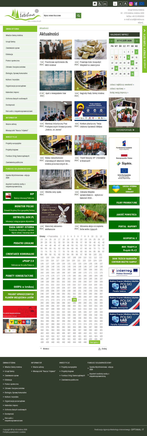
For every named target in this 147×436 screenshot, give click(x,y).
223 (47, 287)
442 (63, 342)
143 (68, 266)
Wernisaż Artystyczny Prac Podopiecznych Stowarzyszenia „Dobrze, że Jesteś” (58, 126)
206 (85, 281)
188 (52, 278)
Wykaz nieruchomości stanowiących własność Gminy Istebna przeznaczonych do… (57, 160)
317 (101, 308)
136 (95, 263)
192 (74, 278)
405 (58, 333)
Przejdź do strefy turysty (144, 49)
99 (90, 254)
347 (68, 317)
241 (79, 290)
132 (74, 263)
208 (95, 281)
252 (74, 293)
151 (47, 269)
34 (68, 242)
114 (42, 260)
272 (52, 299)
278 (85, 299)
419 (68, 336)
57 (103, 245)
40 (94, 242)
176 (52, 275)
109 (79, 257)
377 (101, 323)
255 (90, 293)
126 (42, 263)
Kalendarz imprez (12, 92)
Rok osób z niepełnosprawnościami (19, 111)
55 (94, 245)
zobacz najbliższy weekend (122, 84)
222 (42, 287)
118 (63, 260)
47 (59, 245)
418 (63, 336)
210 (42, 284)
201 (58, 281)
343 (47, 317)
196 (95, 278)
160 (95, 269)
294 (42, 305)
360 (74, 320)
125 (100, 260)
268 (95, 296)
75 (50, 251)
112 (95, 257)
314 (84, 308)
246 (42, 293)
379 (47, 327)
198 (42, 281)
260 (52, 296)
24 (90, 239)
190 (63, 278)
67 (81, 248)
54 (90, 245)
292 (95, 302)
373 (79, 323)
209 (101, 281)
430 (63, 339)
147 (90, 266)
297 (58, 305)
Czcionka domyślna (115, 3)
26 (99, 239)
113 (100, 257)
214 (63, 284)
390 (42, 330)
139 (47, 266)
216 (74, 284)
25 (94, 239)
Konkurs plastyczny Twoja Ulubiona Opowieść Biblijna (91, 125)
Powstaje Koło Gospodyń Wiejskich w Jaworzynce (90, 63)
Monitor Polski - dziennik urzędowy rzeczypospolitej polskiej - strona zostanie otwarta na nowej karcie (20, 208)
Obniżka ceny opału (53, 191)
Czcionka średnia (120, 3)
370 (63, 323)
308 (52, 308)
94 (68, 254)
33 (64, 242)
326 (85, 311)
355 (47, 320)
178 (63, 275)
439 (47, 342)
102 (42, 257)
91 (55, 254)
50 (72, 245)
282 (42, 302)
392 (52, 330)
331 (47, 314)
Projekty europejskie (13, 143)
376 (95, 323)
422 (85, 336)
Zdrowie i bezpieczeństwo (16, 67)
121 (78, 260)
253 (79, 293)
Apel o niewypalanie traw (56, 93)
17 (59, 239)
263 (68, 296)
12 (101, 236)
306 (42, 308)
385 (79, 327)
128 (52, 263)
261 (58, 296)
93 (64, 254)
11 (96, 236)
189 (58, 278)
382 (63, 327)
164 (52, 272)
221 (101, 284)
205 (79, 281)
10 (92, 236)
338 (85, 314)
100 (94, 254)
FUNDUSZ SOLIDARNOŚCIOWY (18, 169)
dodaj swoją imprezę (119, 92)
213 (58, 284)
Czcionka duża (125, 3)
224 (52, 287)
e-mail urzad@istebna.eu (134, 19)
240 (74, 290)
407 (68, 333)
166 (63, 272)
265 (79, 296)
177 (58, 275)
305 (101, 305)
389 (101, 327)
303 (90, 305)
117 (57, 260)
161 (101, 269)
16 (55, 239)
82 (81, 251)
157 (79, 269)
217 (79, 284)
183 (90, 275)
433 (79, 339)
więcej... (141, 22)
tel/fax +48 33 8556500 (135, 16)
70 (94, 248)
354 (42, 320)
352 (95, 317)
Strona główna (95, 3)
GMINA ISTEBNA (12, 29)
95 (72, 254)
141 (58, 266)
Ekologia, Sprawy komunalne (16, 73)
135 (90, 263)
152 (52, 269)
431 (68, 339)
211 (47, 284)
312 (74, 308)
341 (101, 314)
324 (74, 311)
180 (74, 275)
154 (63, 269)
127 (47, 263)
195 (90, 278)
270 (42, 299)
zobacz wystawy (117, 88)
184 (95, 275)
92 (59, 254)
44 (46, 245)
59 (46, 248)
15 (50, 239)
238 (63, 290)
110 (85, 257)
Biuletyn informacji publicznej (20, 196)
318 (42, 311)
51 (77, 245)
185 (101, 275)
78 (64, 251)
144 (74, 266)
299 (68, 305)
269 (101, 296)
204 (74, 281)
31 (55, 242)
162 (42, 272)
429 (58, 339)
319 (47, 311)
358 (63, 320)
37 (81, 242)
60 (50, 248)
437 (101, 339)
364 (95, 320)
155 (68, 269)
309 (58, 308)
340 (95, 314)
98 (86, 254)
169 (79, 272)
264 (74, 296)
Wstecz (46, 348)
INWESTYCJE (11, 137)
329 (101, 311)
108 (74, 257)
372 (74, 323)
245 (101, 290)
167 (68, 272)
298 (63, 305)
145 (79, 266)
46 (55, 245)
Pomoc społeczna (12, 60)
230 (85, 287)
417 (58, 336)
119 (68, 260)
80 (72, 251)
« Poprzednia (52, 236)
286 (63, 302)
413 (101, 333)
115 (47, 260)
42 (103, 242)
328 (95, 311)
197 (101, 278)
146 (85, 266)
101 (100, 254)
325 (79, 311)
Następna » (94, 342)
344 (52, 317)
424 (95, 336)
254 (85, 293)
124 (94, 260)
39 (90, 242)
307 (47, 308)
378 (42, 327)
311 (68, 308)
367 (47, 323)
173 (101, 272)
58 (41, 248)
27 (103, 239)
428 (52, 339)
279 (90, 299)
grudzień (111, 40)
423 (90, 336)
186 (42, 278)
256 (95, 293)
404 (52, 333)
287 (68, 302)
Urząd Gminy (10, 41)
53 (86, 245)
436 (95, 339)
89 (46, 254)
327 (90, 311)
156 (74, 269)
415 (47, 336)
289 (79, 302)
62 (59, 248)
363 (90, 320)
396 (74, 330)
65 (72, 248)
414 (42, 336)
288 (74, 302)
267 (90, 296)
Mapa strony (105, 3)
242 (85, 290)
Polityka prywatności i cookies (14, 432)
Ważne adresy (11, 124)
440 (52, 342)
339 (90, 314)
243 (90, 290)
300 (74, 305)
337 (79, 314)
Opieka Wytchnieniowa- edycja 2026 (18, 176)
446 (85, 342)
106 (63, 257)
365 (101, 320)
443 (68, 342)
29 (46, 242)
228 (74, 287)
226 (63, 287)
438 (42, 342)
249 (58, 293)
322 (63, 311)
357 (58, 320)
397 (79, 330)
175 (47, 275)
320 (52, 311)
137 (101, 263)
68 (86, 248)
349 (79, 317)
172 (95, 272)
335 (68, 314)
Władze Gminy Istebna (14, 35)
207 (90, 281)
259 (47, 296)
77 (59, 251)
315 (90, 308)
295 (47, 305)
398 (85, 330)
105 (58, 257)
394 (63, 330)
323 (68, 311)
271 (47, 299)
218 (84, 284)
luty (137, 40)
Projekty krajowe (12, 149)
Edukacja (9, 54)
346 (63, 317)
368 (52, 323)
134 (85, 263)
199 (47, 281)
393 (58, 330)
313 (79, 308)
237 (58, 290)
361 (79, 320)
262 (63, 296)
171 (90, 272)
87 (103, 251)
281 (101, 299)
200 (52, 281)
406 (63, 333)
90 (50, 254)
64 (68, 248)
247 (47, 293)
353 (101, 317)
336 (74, 314)
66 (77, 248)
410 (85, 333)
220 (95, 284)
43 (41, 245)
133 (79, 263)
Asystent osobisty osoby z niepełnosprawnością (16, 185)
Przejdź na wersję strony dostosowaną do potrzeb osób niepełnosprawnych (100, 3)
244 (95, 290)
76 (55, 251)
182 (85, 275)
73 (41, 251)
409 (79, 333)
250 (63, 293)
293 (101, 302)
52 (81, 245)
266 (85, 296)
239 (68, 290)
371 (68, 323)
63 (64, 248)
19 (68, 239)
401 (101, 330)
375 (90, 323)
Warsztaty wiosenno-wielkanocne (54, 228)
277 (79, 299)
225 (58, 287)
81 (77, 251)
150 (42, 269)
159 (90, 269)
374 (85, 323)
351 (90, 317)
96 (77, 254)
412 (95, 333)
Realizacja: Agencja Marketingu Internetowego (112, 429)
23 (86, 239)
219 (90, 284)
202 (63, 281)
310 (63, 308)
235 (47, 290)
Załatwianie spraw (12, 48)
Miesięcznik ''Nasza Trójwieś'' (17, 130)
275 (68, 299)
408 (74, 333)
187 (47, 278)
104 (52, 257)
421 (79, 336)
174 (42, 275)
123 (89, 260)
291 (90, 302)
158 (85, 269)
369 (58, 323)
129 (58, 263)
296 (52, 305)
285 (58, 302)
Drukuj (104, 348)
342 (42, 317)
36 (77, 242)
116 (52, 260)
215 (68, 284)
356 (52, 320)
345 (58, 317)
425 (101, 336)
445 (79, 342)
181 (79, 275)
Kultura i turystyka (12, 79)
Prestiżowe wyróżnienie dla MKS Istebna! (56, 63)
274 (63, 299)
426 (42, 339)
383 (68, 327)
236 (52, 290)
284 (52, 302)
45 (50, 245)
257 (101, 293)
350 (85, 317)
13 (41, 239)
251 (68, 293)
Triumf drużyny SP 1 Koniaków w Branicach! (92, 159)
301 (79, 305)
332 (52, 314)
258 (42, 296)
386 (85, 327)
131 (68, 263)
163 (47, 272)
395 (68, 330)
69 (90, 248)
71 (99, 248)
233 (101, 287)
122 (84, 260)
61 (55, 248)
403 (47, 333)
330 (42, 314)
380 (52, 327)
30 (50, 242)
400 (95, 330)
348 (74, 317)
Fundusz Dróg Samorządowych (17, 156)
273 (58, 299)
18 (64, 239)
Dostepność (10, 105)
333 (58, 314)
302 (85, 305)
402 (42, 333)
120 (73, 260)
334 (63, 314)
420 (74, 336)
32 (59, 242)
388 (95, 327)
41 (99, 242)
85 (94, 251)
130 (63, 263)
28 (41, 242)
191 (68, 278)
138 (42, 266)
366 (42, 323)
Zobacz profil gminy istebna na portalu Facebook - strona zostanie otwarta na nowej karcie (135, 3)
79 (68, 251)
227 (68, 287)
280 (95, 299)
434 (85, 339)
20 (72, 239)
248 (52, 293)
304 (95, 305)
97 (81, 254)
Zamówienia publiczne (14, 162)
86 (99, 251)
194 (85, 278)
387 (90, 327)
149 (101, 266)
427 (47, 339)
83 (86, 251)
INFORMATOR (11, 117)
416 (52, 336)
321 (58, 311)
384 (74, 327)
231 (90, 287)
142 (63, 266)
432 (74, 339)
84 (90, 251)
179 (68, 275)
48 (64, 245)
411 (90, 333)
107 (68, 257)
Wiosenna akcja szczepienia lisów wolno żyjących (91, 228)
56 (99, 245)
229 (79, 287)
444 (74, 342)
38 (86, 242)
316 (95, 308)
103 (47, 257)
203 (68, 281)
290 (85, 302)
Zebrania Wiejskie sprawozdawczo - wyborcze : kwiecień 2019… (92, 194)
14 (46, 239)
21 (77, 239)
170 (85, 272)
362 (85, 320)
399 (90, 330)
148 (95, 266)
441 (58, 342)
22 (81, 239)
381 (58, 327)
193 (79, 278)
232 (95, 287)
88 (41, 254)
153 (58, 269)
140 (52, 266)
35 (72, 242)
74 (46, 251)
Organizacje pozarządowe (16, 86)
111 (90, 257)
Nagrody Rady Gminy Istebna (92, 93)
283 (47, 302)
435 (90, 339)
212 (52, 284)
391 (47, 330)
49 (68, 245)
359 (68, 320)
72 (103, 248)
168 (74, 272)
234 (42, 290)
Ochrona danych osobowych (16, 98)
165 (58, 272)
